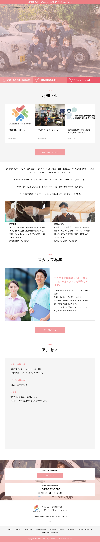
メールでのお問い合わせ (50, 532)
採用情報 (71, 529)
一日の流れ (28, 529)
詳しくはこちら (50, 330)
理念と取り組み (41, 529)
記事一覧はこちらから (50, 152)
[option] (50, 43)
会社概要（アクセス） (57, 529)
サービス (18, 529)
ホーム (10, 529)
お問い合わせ (50, 475)
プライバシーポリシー (85, 529)
